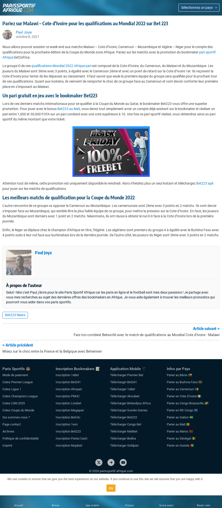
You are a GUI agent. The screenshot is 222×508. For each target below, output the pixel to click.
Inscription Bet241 (68, 382)
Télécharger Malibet (123, 431)
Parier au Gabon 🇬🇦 (180, 417)
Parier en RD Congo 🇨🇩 (182, 410)
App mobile (92, 505)
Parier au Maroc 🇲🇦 (180, 431)
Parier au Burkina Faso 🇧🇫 (184, 382)
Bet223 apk (204, 183)
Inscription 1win (67, 424)
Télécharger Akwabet (124, 396)
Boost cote (203, 505)
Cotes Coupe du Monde (18, 410)
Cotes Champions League (20, 396)
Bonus (55, 505)
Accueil (18, 505)
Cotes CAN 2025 (13, 403)
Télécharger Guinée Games (129, 410)
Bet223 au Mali (68, 109)
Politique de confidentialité (20, 438)
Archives (8, 431)
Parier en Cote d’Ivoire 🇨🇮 (184, 396)
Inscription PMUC (68, 396)
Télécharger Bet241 (123, 382)
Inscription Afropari (69, 389)
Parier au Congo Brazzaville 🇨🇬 (187, 403)
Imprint (7, 445)
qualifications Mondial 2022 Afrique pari (61, 66)
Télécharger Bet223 (123, 417)
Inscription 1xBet (67, 375)
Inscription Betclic (68, 417)
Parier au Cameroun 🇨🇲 (182, 389)
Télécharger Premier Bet (126, 375)
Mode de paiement (15, 375)
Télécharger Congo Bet (125, 424)
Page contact (11, 424)
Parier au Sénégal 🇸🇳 (181, 438)
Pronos (129, 505)
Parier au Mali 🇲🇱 (178, 424)
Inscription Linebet (68, 403)
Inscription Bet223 (68, 431)
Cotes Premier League (17, 382)
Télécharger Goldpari (124, 445)
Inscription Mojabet (69, 445)
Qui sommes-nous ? (16, 417)
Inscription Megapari (70, 410)
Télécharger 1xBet (122, 389)
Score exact (166, 505)
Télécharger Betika (123, 438)
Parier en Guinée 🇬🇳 (180, 445)
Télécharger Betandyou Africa (130, 403)
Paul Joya (43, 252)
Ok (111, 488)
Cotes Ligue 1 (11, 389)
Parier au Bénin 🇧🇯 (179, 375)
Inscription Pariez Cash (71, 438)
